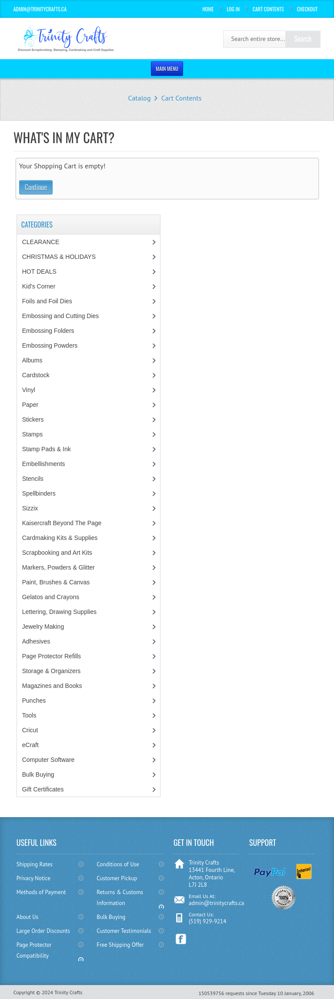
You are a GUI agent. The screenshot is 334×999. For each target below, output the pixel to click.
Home (208, 9)
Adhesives (36, 641)
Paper (30, 404)
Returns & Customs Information (120, 897)
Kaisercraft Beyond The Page (62, 523)
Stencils (32, 478)
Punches (34, 700)
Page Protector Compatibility (34, 950)
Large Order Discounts (43, 931)
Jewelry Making (43, 626)
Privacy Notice (33, 878)
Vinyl (28, 389)
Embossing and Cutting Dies (60, 315)
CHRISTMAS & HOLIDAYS (59, 256)
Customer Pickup (117, 878)
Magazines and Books (52, 685)
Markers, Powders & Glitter (58, 567)
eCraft (30, 744)
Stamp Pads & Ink (46, 449)
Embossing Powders (50, 345)
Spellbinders (39, 493)
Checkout (307, 9)
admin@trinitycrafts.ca (216, 903)
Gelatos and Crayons (51, 596)
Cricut (30, 730)
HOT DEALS (39, 271)
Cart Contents (268, 9)
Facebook (181, 939)
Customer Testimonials (124, 931)
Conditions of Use (118, 864)
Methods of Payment (41, 892)
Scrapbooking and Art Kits (57, 552)
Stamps (32, 434)
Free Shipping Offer (120, 945)
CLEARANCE (41, 241)
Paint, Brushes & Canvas (56, 582)
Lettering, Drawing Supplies (59, 611)
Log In (233, 9)
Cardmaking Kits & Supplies (60, 537)
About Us (27, 917)
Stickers (33, 419)
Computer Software (48, 759)
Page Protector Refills (51, 656)
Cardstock (36, 375)
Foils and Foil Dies (47, 301)
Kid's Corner (39, 286)
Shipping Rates (35, 864)
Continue (36, 187)
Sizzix (30, 508)
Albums (32, 360)
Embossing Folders (48, 330)
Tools (29, 715)
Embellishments (43, 463)
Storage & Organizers (51, 670)
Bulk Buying (38, 774)
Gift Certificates (43, 789)
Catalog (139, 98)
